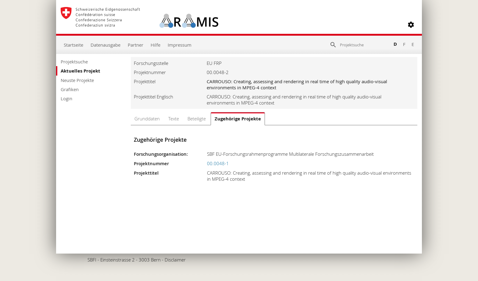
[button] (411, 24)
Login (66, 98)
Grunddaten (147, 119)
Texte (173, 119)
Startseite (73, 45)
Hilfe (155, 45)
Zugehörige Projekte (238, 119)
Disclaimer (175, 260)
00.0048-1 (218, 163)
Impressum (179, 45)
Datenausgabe (105, 45)
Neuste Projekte (77, 80)
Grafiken (70, 89)
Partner (135, 45)
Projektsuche (74, 62)
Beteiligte (196, 119)
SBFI (91, 260)
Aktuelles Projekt (80, 71)
